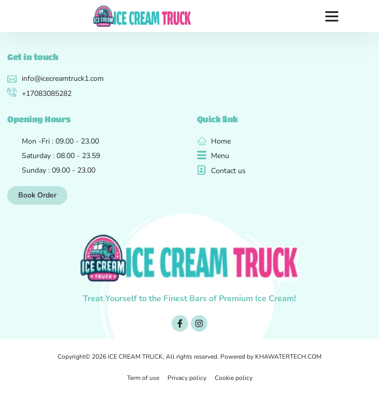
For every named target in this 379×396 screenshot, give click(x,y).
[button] (332, 16)
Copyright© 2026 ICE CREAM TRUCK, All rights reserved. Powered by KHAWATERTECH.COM (189, 356)
